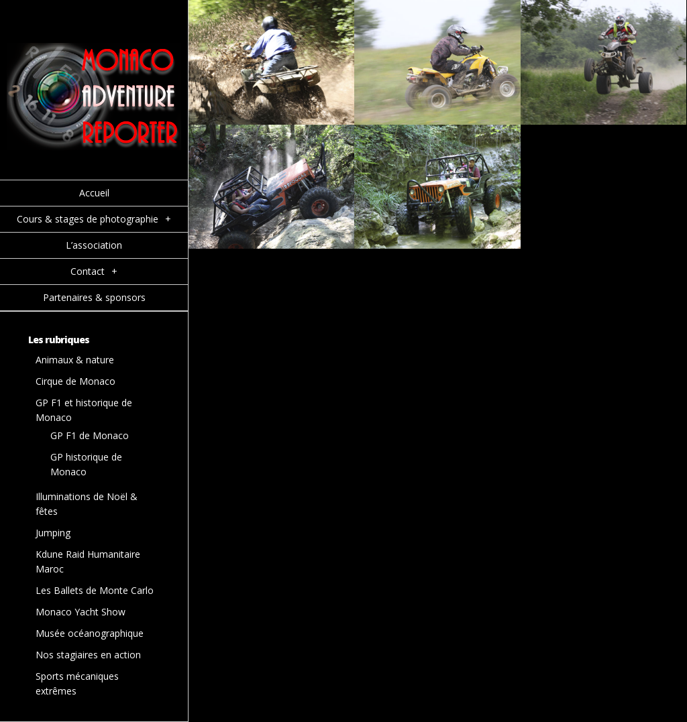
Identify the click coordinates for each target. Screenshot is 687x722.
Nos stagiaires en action (88, 654)
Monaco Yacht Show (80, 611)
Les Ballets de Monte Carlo (95, 590)
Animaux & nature (75, 359)
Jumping (53, 532)
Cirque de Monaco (75, 381)
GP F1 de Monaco (89, 435)
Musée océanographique (90, 633)
